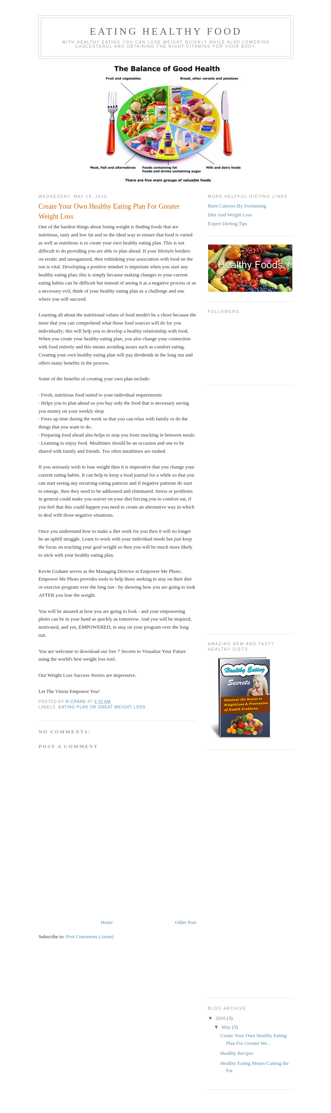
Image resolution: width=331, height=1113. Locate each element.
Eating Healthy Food (166, 31)
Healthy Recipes (236, 1053)
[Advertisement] (238, 508)
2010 (221, 1018)
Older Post (185, 922)
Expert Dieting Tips (227, 223)
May (227, 1027)
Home (106, 922)
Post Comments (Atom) (90, 936)
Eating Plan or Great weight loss (102, 707)
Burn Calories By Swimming (237, 206)
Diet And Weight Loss (230, 215)
